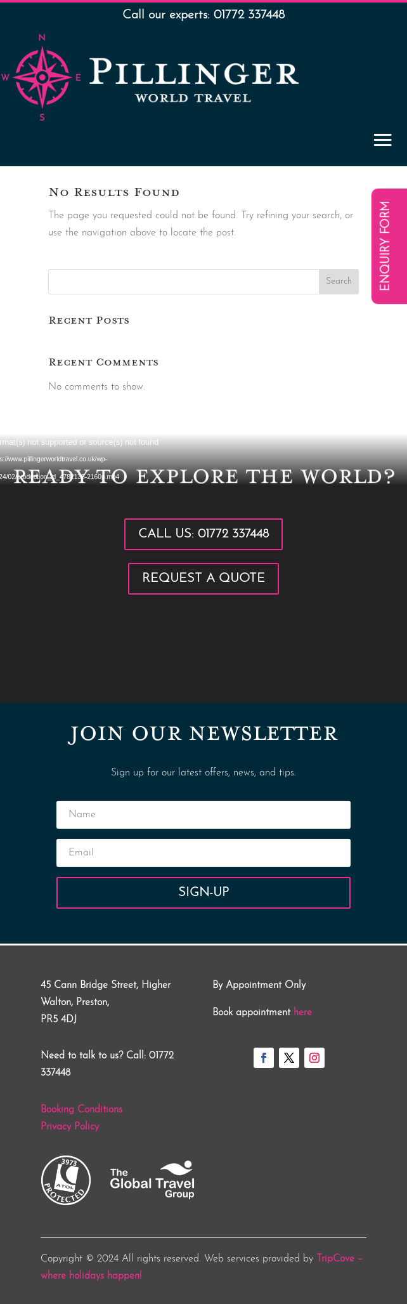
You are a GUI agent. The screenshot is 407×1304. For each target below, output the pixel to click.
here (303, 1013)
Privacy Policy (70, 1127)
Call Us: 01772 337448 (203, 534)
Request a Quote (203, 578)
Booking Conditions (81, 1110)
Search (339, 281)
